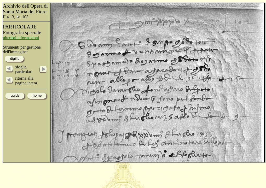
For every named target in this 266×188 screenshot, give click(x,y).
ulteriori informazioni (21, 38)
